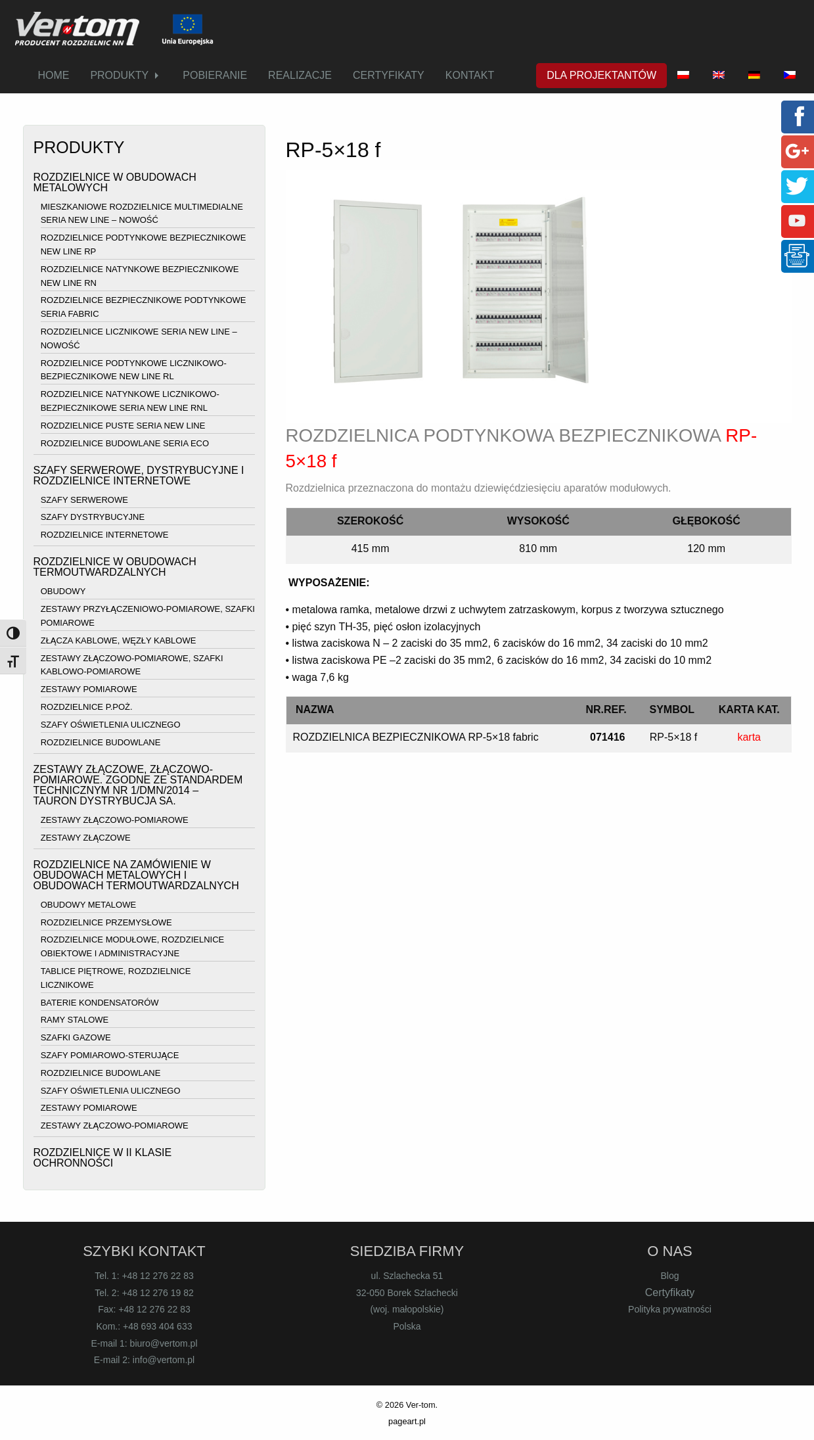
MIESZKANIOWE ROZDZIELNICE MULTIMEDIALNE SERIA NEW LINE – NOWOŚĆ (142, 213)
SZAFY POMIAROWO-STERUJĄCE (110, 1055)
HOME (53, 75)
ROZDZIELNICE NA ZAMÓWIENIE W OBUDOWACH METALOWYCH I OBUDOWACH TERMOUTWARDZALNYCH (136, 875)
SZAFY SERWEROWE (84, 500)
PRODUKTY (119, 75)
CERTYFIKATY (388, 75)
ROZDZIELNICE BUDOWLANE (101, 742)
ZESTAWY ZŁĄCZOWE (86, 838)
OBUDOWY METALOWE (88, 905)
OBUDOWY (63, 592)
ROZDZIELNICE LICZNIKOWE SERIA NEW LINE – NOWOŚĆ (139, 338)
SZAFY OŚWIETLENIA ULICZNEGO (111, 725)
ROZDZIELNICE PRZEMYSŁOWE (106, 922)
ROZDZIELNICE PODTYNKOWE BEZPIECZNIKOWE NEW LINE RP (143, 244)
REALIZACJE (300, 75)
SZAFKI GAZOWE (76, 1037)
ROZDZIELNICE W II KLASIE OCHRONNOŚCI (103, 1158)
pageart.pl (407, 1421)
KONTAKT (469, 75)
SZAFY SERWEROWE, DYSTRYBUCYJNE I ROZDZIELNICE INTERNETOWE (139, 475)
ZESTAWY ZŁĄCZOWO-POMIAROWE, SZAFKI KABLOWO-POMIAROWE (132, 665)
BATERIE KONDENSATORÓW (100, 1003)
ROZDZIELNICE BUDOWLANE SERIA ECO (125, 443)
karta (749, 737)
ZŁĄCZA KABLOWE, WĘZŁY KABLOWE (118, 640)
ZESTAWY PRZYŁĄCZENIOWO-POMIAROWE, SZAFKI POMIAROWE (148, 616)
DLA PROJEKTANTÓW (601, 75)
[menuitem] (53, 75)
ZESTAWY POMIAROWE (89, 689)
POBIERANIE (215, 75)
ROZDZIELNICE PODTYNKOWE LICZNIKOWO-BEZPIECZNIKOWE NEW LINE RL (134, 370)
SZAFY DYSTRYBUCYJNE (93, 518)
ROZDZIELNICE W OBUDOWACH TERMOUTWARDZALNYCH (115, 567)
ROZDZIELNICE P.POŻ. (87, 707)
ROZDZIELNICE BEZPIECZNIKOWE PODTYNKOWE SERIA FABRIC (143, 307)
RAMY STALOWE (75, 1020)
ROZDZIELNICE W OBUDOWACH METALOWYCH (115, 182)
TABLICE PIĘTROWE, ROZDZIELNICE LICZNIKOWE (116, 978)
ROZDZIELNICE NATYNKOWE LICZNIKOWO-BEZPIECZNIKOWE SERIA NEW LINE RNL (130, 401)
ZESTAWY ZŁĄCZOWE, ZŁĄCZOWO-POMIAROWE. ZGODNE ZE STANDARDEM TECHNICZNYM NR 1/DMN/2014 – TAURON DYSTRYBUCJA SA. (138, 785)
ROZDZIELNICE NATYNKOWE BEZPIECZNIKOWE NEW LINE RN (140, 276)
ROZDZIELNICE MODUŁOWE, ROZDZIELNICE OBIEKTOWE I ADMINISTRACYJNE (133, 947)
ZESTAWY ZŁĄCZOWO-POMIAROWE (115, 820)
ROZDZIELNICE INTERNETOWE (105, 535)
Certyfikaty (670, 1292)
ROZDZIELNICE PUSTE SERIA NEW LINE (123, 425)
